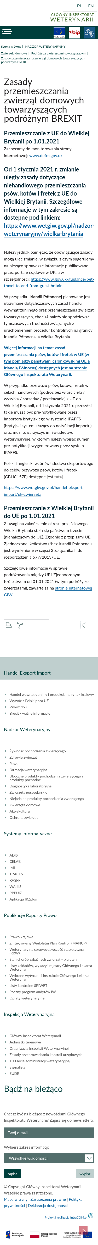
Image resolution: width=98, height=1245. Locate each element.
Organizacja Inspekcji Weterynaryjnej (38, 1048)
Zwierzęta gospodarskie (28, 792)
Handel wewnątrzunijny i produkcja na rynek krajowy (51, 694)
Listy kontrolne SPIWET (28, 985)
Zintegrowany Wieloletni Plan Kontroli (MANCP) (48, 943)
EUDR (14, 1073)
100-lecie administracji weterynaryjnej (40, 1061)
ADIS (13, 855)
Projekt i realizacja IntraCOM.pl (66, 1217)
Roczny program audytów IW (32, 992)
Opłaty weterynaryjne (26, 998)
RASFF (14, 880)
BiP (74, 32)
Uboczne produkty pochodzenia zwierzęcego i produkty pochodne (46, 778)
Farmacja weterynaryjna (28, 770)
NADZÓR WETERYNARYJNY (45, 46)
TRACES (16, 874)
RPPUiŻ (15, 893)
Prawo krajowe (21, 937)
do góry (83, 1230)
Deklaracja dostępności (48, 1205)
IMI (12, 868)
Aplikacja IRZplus (23, 899)
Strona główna (11, 46)
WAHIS (15, 886)
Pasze (14, 763)
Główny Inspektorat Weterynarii (35, 1036)
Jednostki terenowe (25, 1042)
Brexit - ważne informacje (29, 713)
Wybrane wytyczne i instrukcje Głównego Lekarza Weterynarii (49, 977)
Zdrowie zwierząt (23, 757)
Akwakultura (19, 811)
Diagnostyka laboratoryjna (30, 786)
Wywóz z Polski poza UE (29, 701)
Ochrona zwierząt (23, 817)
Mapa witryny (15, 1199)
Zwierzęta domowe (14, 53)
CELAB (15, 861)
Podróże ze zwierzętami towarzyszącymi (58, 53)
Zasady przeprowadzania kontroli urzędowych (45, 1055)
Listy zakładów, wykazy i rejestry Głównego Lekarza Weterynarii (50, 967)
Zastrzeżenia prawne (48, 1199)
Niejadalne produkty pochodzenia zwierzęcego (46, 799)
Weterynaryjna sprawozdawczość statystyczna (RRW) (46, 951)
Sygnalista (17, 1067)
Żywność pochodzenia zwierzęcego (37, 751)
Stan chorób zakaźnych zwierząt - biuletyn (43, 959)
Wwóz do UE (20, 707)
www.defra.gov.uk (45, 155)
